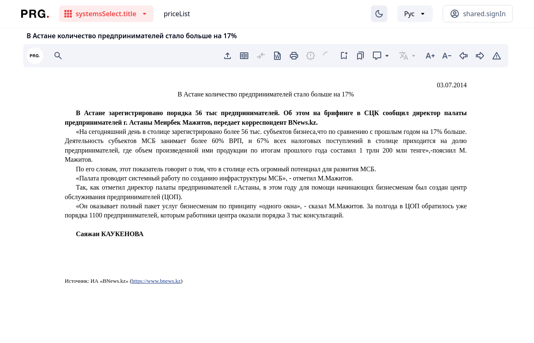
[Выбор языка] (415, 13)
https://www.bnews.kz (156, 281)
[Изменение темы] (379, 13)
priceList (177, 13)
